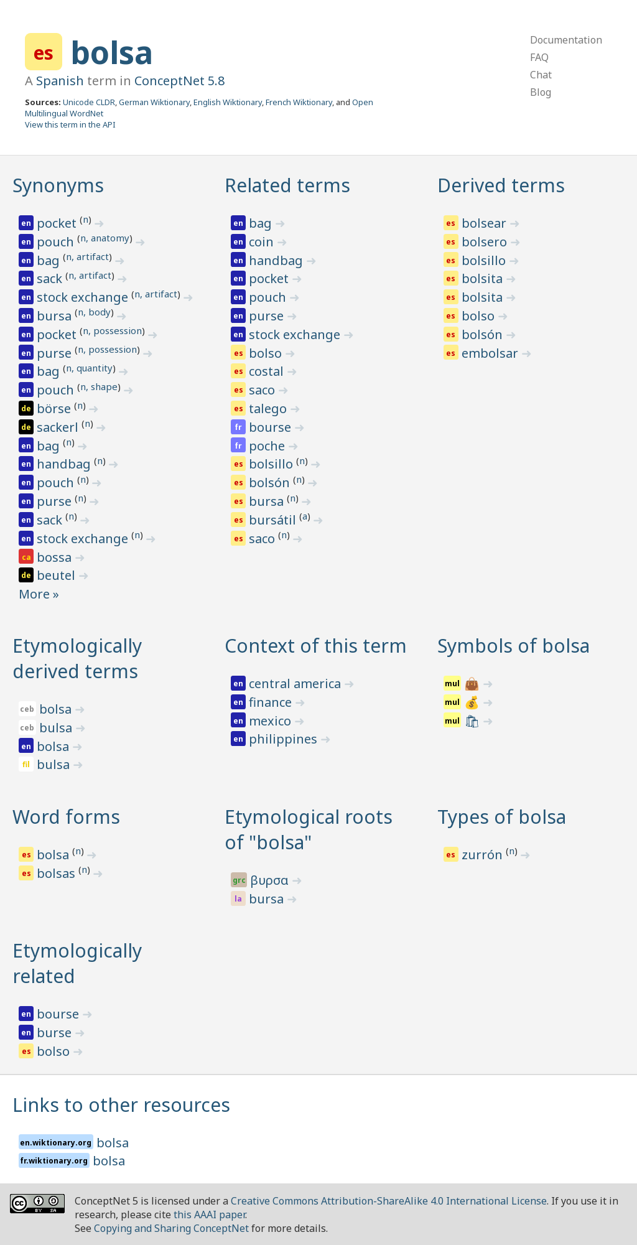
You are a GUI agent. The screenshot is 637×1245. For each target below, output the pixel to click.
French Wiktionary (299, 102)
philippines (284, 738)
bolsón (271, 482)
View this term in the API (70, 124)
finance (272, 702)
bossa (56, 557)
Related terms (287, 185)
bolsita (484, 278)
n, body (94, 311)
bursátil (274, 519)
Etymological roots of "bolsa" (309, 829)
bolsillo (272, 463)
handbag (65, 463)
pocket (58, 223)
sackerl (59, 427)
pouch (57, 241)
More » (39, 593)
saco (263, 389)
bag (50, 260)
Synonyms (58, 185)
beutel (57, 575)
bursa (56, 315)
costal (268, 371)
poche (268, 445)
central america (296, 683)
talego (269, 408)
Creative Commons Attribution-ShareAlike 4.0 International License (389, 1201)
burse (56, 1032)
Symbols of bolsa (513, 645)
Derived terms (501, 185)
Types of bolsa (501, 816)
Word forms (66, 816)
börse (55, 408)
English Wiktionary (227, 102)
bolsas (57, 873)
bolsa (111, 52)
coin (263, 241)
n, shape (99, 386)
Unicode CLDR (89, 102)
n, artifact (87, 256)
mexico (271, 720)
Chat (541, 75)
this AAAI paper (209, 1214)
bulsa (57, 727)
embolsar (491, 353)
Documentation (566, 40)
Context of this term (316, 645)
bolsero (486, 241)
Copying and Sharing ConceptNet (171, 1228)
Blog (540, 92)
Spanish (60, 80)
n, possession (112, 330)
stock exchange (84, 297)
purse (56, 353)
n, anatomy (104, 237)
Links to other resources (121, 1104)
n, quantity (89, 367)
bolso (267, 353)
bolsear (485, 223)
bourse (271, 427)
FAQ (539, 57)
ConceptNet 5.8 (179, 80)
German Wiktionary (154, 102)
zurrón (484, 854)
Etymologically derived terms (77, 658)
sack (51, 278)
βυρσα (271, 880)
